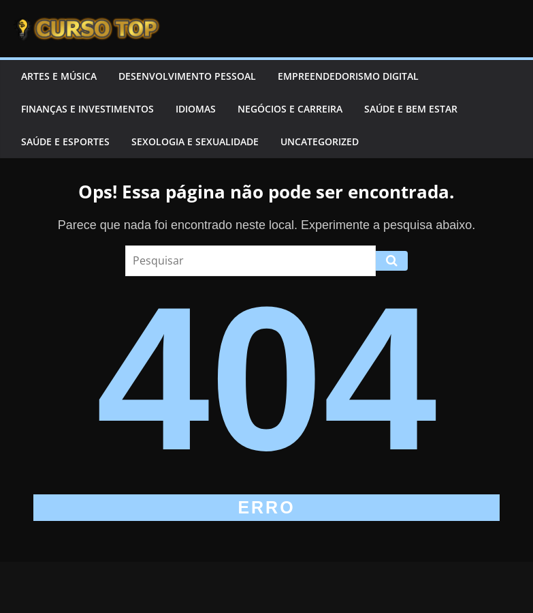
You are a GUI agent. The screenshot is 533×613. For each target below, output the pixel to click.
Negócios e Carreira (290, 108)
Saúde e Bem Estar (410, 108)
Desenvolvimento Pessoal (187, 76)
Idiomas (196, 108)
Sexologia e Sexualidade (195, 141)
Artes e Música (59, 76)
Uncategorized (319, 141)
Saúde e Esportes (65, 141)
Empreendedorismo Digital (348, 76)
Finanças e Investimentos (87, 108)
